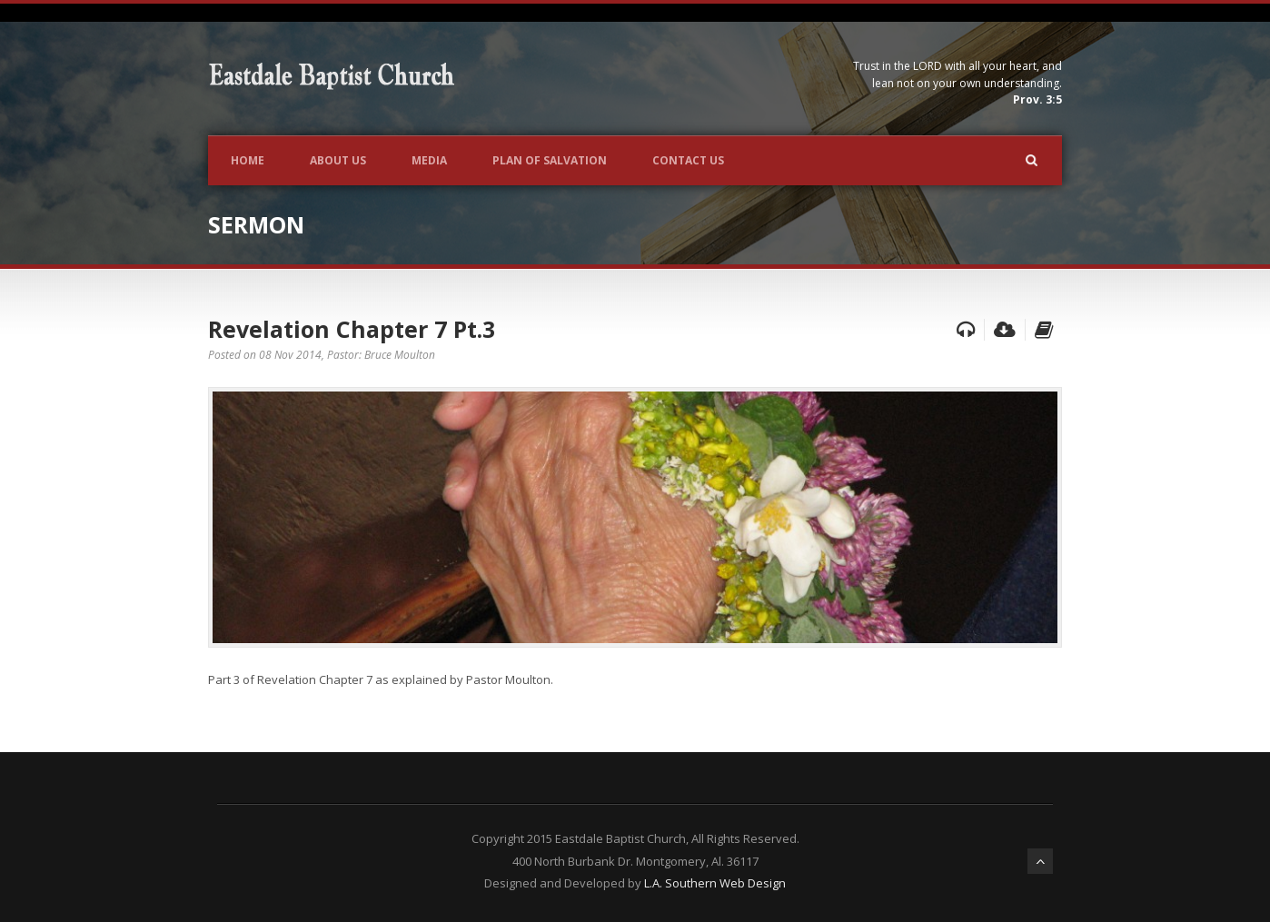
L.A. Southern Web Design (715, 883)
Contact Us (688, 160)
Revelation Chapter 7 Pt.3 (351, 328)
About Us (338, 160)
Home (247, 160)
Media (429, 160)
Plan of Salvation (549, 160)
